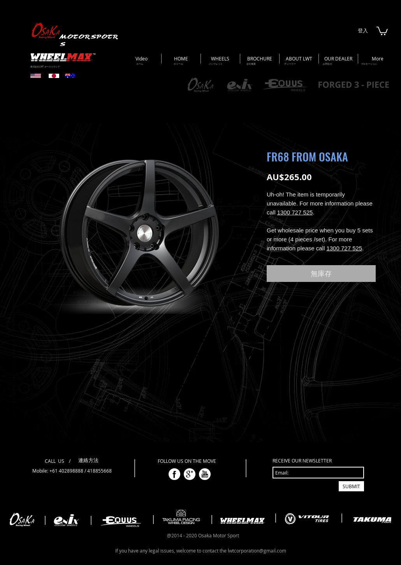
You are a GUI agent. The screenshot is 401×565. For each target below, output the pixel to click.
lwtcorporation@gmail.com (257, 550)
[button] (382, 30)
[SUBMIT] (351, 486)
